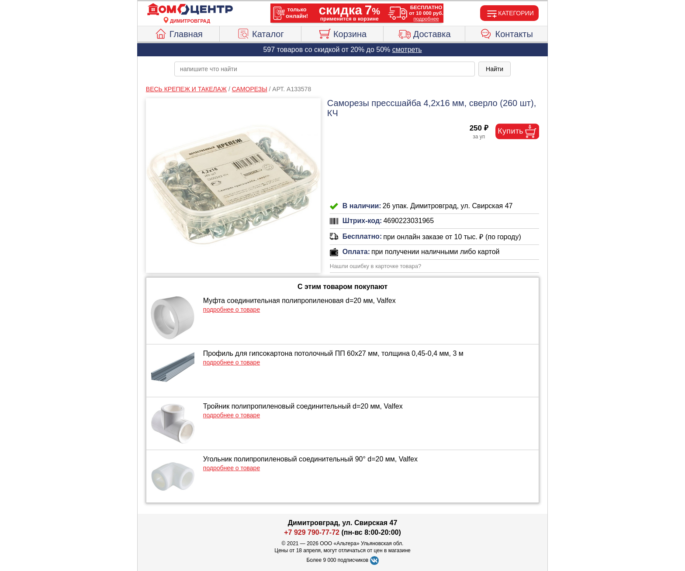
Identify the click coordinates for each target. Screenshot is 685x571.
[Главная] (190, 10)
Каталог (260, 32)
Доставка (424, 32)
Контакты (506, 32)
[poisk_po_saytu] (324, 69)
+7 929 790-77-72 (311, 532)
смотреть (407, 49)
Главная (178, 32)
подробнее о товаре (231, 309)
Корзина (342, 32)
